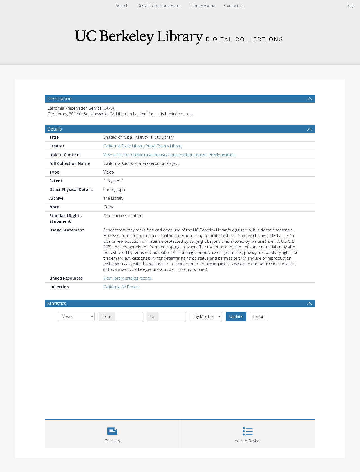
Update (236, 316)
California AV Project (122, 286)
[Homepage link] (180, 35)
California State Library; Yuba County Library (143, 146)
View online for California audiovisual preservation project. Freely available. (170, 154)
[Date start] (129, 316)
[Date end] (172, 316)
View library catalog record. (128, 278)
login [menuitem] (351, 5)
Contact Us (234, 5)
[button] (112, 433)
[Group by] (76, 316)
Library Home (203, 5)
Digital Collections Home (159, 5)
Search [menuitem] (122, 5)
